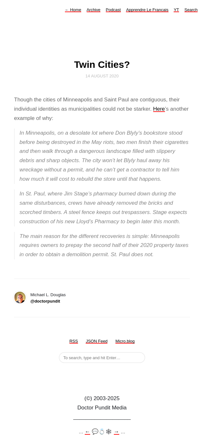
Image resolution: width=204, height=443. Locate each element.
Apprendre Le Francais (147, 9)
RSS (73, 341)
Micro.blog (125, 341)
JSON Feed (96, 341)
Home (73, 9)
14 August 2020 (102, 76)
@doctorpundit (45, 301)
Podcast (113, 9)
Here (159, 109)
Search (191, 9)
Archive (93, 9)
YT (176, 9)
